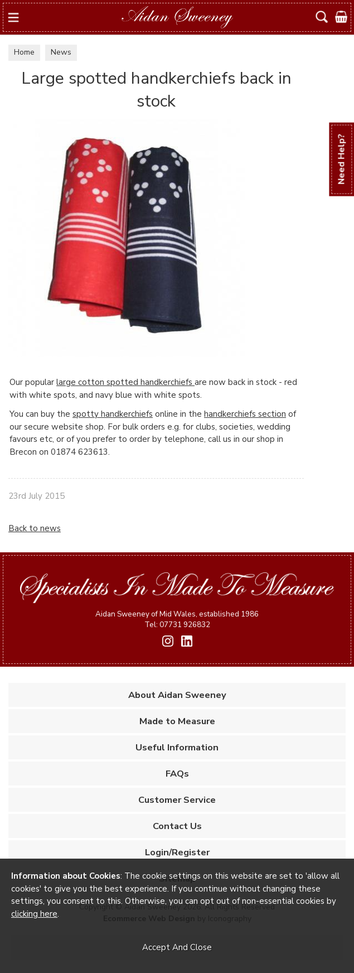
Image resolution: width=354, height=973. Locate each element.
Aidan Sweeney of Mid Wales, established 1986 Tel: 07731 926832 (177, 619)
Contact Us (177, 826)
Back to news (34, 528)
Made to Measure (177, 721)
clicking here (34, 913)
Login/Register (177, 852)
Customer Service (177, 799)
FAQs (177, 773)
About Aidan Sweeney (177, 694)
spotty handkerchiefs (112, 414)
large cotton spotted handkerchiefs (125, 382)
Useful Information (177, 747)
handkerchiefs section (245, 414)
